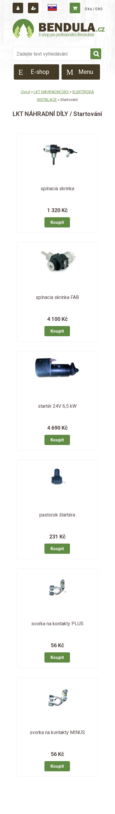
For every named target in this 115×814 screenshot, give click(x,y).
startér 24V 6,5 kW (57, 406)
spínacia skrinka (57, 188)
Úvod (25, 92)
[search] (95, 54)
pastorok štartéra (57, 515)
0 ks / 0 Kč (94, 9)
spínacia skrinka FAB (57, 297)
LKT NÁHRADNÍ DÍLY (52, 92)
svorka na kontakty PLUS (57, 624)
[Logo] (59, 29)
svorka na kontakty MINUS (57, 732)
